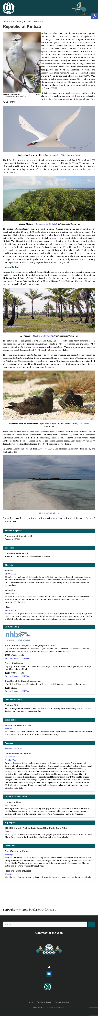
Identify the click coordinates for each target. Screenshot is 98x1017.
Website (29, 97)
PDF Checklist (11, 574)
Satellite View (11, 760)
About (30, 1003)
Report (8, 832)
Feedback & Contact (44, 1003)
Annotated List (11, 593)
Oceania (29, 21)
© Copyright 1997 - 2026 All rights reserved (49, 1008)
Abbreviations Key (13, 749)
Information (10, 757)
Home (5, 21)
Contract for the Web (49, 933)
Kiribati (39, 21)
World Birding (17, 21)
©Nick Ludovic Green (70, 155)
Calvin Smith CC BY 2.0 (45, 336)
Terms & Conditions (63, 1003)
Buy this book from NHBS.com (18, 658)
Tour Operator (11, 806)
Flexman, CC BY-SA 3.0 (47, 224)
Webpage (9, 855)
